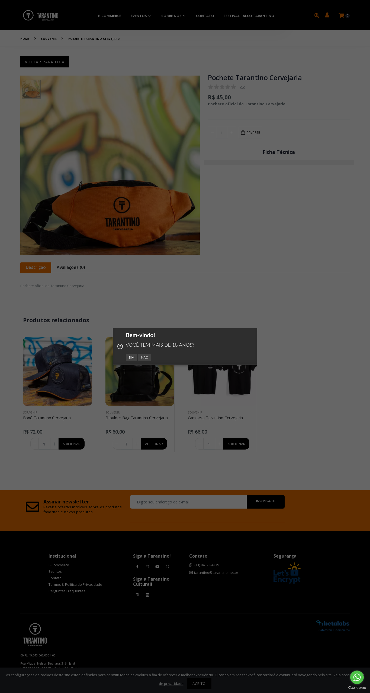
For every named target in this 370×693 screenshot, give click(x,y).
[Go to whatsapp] (357, 677)
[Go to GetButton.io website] (357, 687)
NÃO (144, 357)
